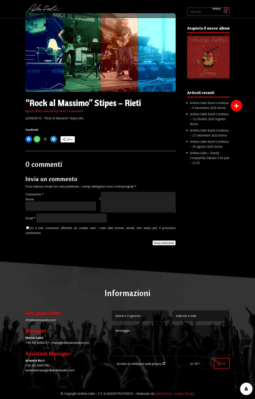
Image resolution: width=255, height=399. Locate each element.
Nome (62, 199)
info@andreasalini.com (40, 320)
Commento (34, 194)
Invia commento (164, 243)
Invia (222, 363)
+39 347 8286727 (37, 343)
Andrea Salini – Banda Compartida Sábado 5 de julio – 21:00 (210, 158)
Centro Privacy (184, 393)
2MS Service (163, 393)
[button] (236, 105)
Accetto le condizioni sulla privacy (139, 364)
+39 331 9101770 (37, 365)
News (62, 111)
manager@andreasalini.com (70, 343)
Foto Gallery (50, 111)
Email (30, 218)
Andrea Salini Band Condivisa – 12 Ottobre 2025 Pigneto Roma (209, 119)
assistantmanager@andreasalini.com (50, 370)
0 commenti (76, 111)
